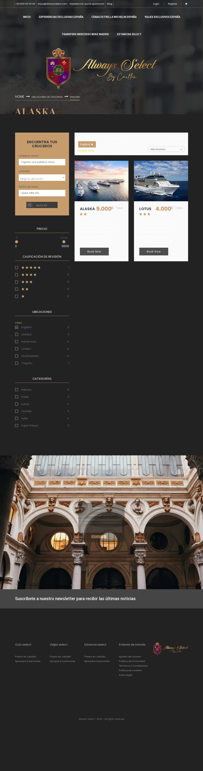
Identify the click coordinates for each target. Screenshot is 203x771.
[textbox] (42, 178)
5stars (42, 267)
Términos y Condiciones (133, 666)
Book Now (94, 252)
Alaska (87, 209)
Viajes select (59, 644)
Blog (109, 3)
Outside (26, 411)
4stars (42, 275)
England (26, 327)
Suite (24, 418)
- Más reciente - (157, 149)
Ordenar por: (177, 138)
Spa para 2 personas (27, 661)
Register (172, 3)
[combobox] (42, 177)
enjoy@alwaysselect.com (52, 3)
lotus (146, 209)
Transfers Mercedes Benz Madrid (85, 34)
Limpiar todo (86, 150)
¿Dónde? (24, 171)
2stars (42, 289)
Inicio (27, 16)
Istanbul (26, 334)
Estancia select (95, 644)
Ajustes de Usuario (130, 656)
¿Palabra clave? (29, 156)
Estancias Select (129, 34)
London (26, 349)
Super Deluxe (29, 425)
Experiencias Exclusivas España (61, 16)
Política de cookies (130, 670)
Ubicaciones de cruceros (48, 96)
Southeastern (30, 356)
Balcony (26, 389)
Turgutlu (26, 363)
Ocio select (23, 644)
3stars (42, 282)
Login (156, 3)
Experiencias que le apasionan (87, 3)
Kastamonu (28, 341)
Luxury (25, 404)
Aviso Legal (125, 675)
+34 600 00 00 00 (25, 3)
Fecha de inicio (28, 187)
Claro (18, 323)
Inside (25, 397)
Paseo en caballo (25, 656)
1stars (42, 296)
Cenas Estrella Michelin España (114, 16)
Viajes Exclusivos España (162, 16)
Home (20, 96)
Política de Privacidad (132, 661)
